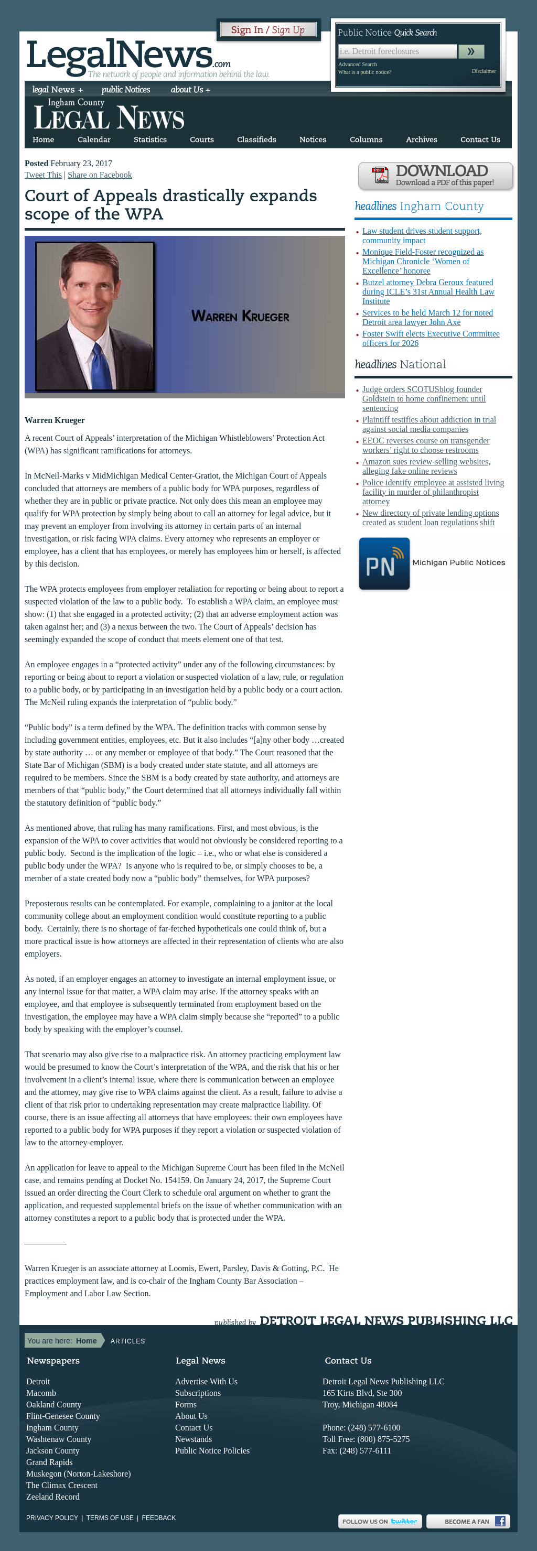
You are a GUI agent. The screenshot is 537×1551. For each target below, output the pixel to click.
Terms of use (110, 1518)
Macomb (41, 1393)
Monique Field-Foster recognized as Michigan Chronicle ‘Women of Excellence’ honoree (423, 261)
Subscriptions (198, 1393)
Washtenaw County (58, 1439)
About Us (191, 1416)
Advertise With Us (206, 1381)
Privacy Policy (52, 1518)
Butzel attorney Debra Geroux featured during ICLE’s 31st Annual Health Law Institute (428, 292)
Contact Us (194, 1427)
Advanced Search (357, 64)
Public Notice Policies (212, 1450)
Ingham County (52, 1427)
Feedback (159, 1518)
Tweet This (43, 174)
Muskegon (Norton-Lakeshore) (78, 1473)
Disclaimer (484, 71)
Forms (186, 1404)
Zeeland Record (53, 1496)
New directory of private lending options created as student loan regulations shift (430, 517)
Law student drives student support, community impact (422, 235)
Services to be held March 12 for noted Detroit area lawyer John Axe (427, 317)
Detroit (38, 1381)
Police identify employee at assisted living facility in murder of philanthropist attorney (433, 492)
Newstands (193, 1439)
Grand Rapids (49, 1462)
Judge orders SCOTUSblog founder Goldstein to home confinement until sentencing (424, 399)
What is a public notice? (364, 72)
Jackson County (53, 1450)
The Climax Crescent (62, 1485)
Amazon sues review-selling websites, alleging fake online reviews (426, 466)
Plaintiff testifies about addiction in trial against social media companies (429, 424)
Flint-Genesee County (63, 1416)
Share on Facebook (100, 174)
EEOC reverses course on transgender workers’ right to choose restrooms (426, 445)
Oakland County (53, 1404)
